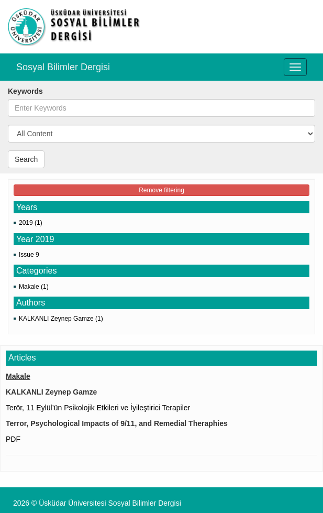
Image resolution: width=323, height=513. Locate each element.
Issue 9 (29, 254)
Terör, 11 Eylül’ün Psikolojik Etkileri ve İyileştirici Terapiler (98, 407)
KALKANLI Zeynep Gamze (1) (61, 318)
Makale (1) (34, 286)
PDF (13, 439)
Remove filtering (161, 190)
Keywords (25, 91)
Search (26, 159)
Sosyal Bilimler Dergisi (63, 67)
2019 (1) (30, 222)
